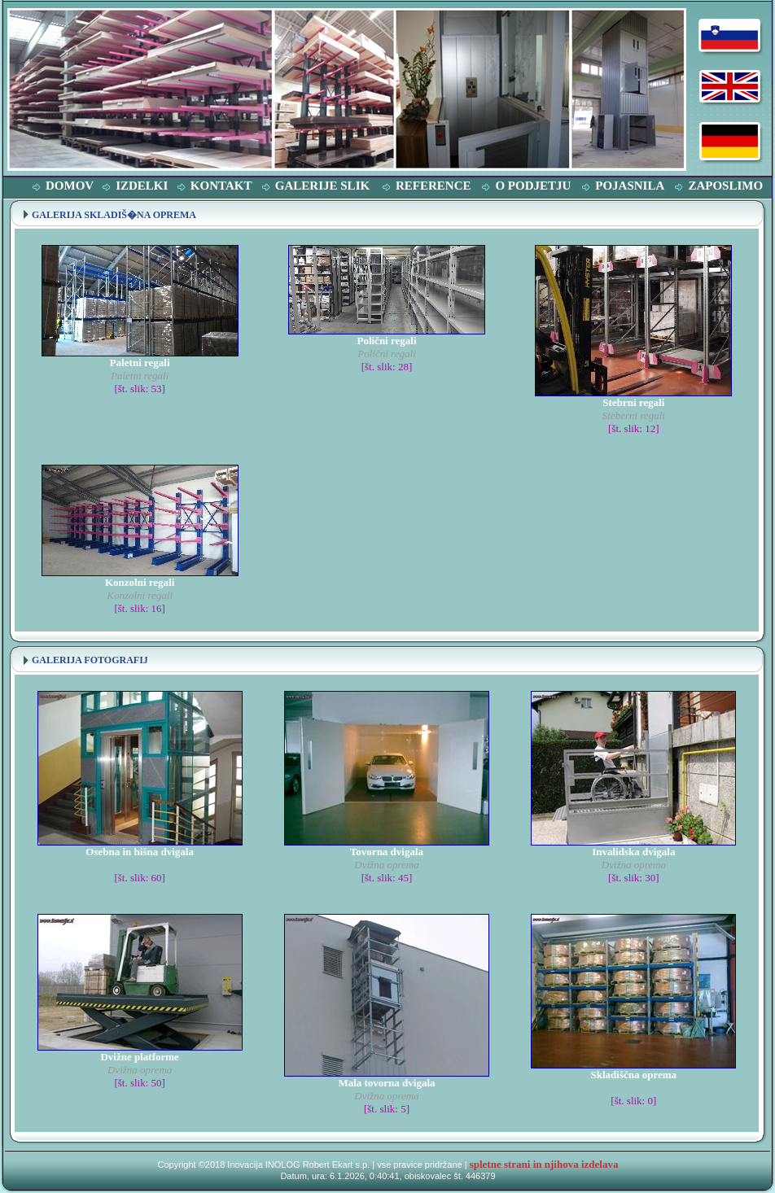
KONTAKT (221, 185)
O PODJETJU (533, 185)
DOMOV (70, 185)
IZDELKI (142, 185)
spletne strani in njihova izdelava (544, 1164)
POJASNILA (629, 185)
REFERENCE (433, 185)
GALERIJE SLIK (322, 185)
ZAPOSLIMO (725, 185)
